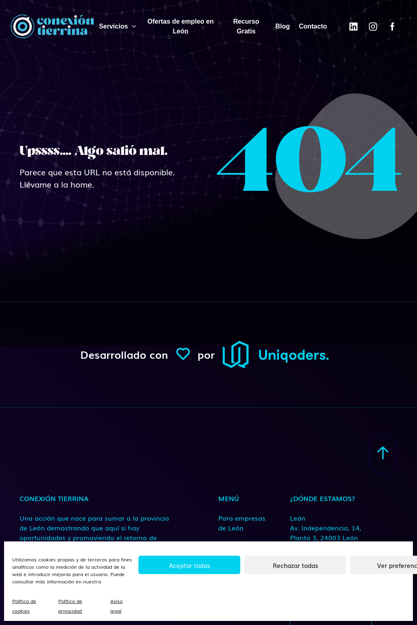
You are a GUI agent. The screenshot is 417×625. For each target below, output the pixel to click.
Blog (282, 26)
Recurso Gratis (246, 26)
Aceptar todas (189, 565)
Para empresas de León (242, 522)
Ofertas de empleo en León (180, 26)
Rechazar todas (295, 565)
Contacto (313, 26)
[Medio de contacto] (335, 527)
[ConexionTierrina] (52, 26)
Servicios (113, 26)
